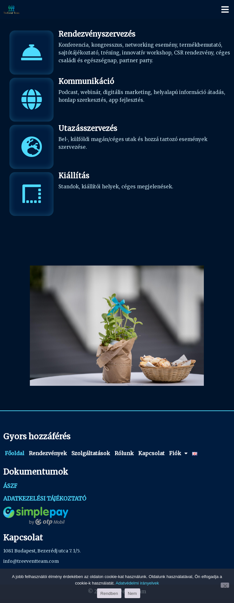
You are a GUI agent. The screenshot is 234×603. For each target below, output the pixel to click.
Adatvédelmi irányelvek (137, 583)
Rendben (109, 593)
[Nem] (225, 585)
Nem (132, 593)
